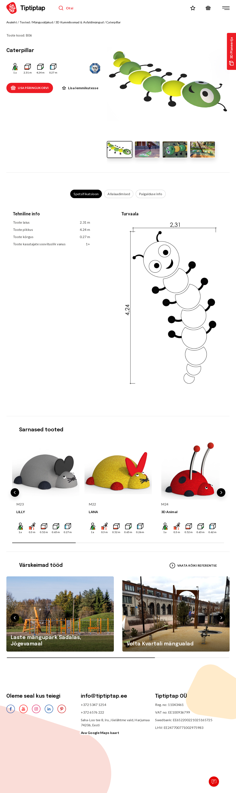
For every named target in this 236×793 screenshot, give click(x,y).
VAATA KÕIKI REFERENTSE (193, 565)
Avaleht (11, 22)
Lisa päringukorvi (30, 87)
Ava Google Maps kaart (100, 733)
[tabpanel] (118, 303)
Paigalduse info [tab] (150, 194)
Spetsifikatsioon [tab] (86, 194)
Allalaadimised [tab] (118, 194)
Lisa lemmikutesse (80, 88)
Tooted (25, 22)
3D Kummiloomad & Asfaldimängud (80, 22)
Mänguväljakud (42, 22)
